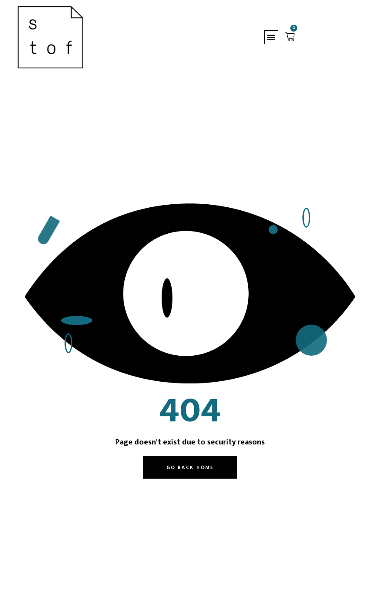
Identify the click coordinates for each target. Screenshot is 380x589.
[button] (271, 37)
